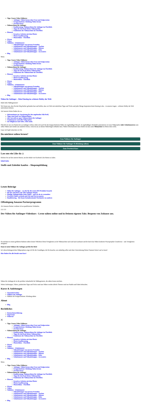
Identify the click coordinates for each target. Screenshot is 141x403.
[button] (70, 57)
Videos (9, 41)
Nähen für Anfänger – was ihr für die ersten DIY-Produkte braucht (29, 191)
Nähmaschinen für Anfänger (16, 25)
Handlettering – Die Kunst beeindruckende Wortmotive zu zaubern (30, 198)
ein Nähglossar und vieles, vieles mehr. (20, 121)
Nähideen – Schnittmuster (16, 43)
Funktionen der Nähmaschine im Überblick (28, 30)
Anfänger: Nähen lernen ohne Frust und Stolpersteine (32, 20)
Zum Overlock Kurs (70, 149)
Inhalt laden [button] (5, 161)
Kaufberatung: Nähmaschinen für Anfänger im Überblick (33, 27)
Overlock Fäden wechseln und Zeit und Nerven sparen (25, 196)
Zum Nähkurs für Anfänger (70, 139)
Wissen (9, 39)
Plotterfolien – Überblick (22, 37)
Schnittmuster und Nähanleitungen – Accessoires (30, 51)
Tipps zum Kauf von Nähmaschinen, (19, 116)
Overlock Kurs (19, 23)
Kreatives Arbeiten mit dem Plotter (25, 34)
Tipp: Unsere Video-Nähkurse (17, 18)
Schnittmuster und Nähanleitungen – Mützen (29, 48)
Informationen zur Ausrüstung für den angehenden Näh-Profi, (28, 114)
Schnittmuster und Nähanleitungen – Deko (28, 50)
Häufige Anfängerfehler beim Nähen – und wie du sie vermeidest (28, 194)
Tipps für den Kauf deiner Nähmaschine (27, 29)
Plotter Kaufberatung (21, 36)
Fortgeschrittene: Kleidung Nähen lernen (27, 22)
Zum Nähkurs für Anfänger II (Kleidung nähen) (70, 144)
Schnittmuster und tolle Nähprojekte (19, 120)
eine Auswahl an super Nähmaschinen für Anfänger (24, 118)
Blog (8, 53)
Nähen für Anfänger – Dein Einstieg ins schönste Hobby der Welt (26, 99)
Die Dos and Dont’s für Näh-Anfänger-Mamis (22, 192)
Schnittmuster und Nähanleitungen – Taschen (29, 46)
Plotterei (10, 32)
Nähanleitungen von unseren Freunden (27, 44)
